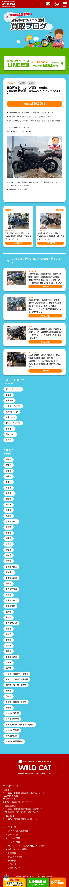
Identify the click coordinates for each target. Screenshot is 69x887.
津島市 (8, 668)
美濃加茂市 (10, 606)
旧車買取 (9, 400)
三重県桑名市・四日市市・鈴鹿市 (20, 725)
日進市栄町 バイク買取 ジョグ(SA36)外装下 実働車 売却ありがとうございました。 (18, 236)
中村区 (8, 634)
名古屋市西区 (11, 623)
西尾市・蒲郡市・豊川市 (16, 702)
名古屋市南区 (11, 567)
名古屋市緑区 (11, 521)
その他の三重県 (12, 730)
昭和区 (8, 538)
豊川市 (8, 617)
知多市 (8, 499)
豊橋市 (8, 708)
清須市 (8, 550)
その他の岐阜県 (12, 719)
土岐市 (8, 629)
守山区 (8, 465)
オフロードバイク (13, 406)
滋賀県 (8, 510)
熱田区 (8, 612)
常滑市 (8, 533)
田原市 (8, 527)
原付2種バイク (12, 412)
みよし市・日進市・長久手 (17, 679)
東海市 (8, 516)
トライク (9, 429)
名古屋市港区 (11, 657)
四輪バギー (10, 434)
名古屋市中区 (11, 600)
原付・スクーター (13, 389)
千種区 (8, 662)
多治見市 (9, 572)
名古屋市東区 (11, 589)
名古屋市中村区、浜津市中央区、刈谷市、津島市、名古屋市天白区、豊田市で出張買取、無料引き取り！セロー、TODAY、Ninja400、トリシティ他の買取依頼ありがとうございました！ (44, 306)
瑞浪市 (8, 651)
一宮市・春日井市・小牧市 (17, 674)
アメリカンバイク (13, 423)
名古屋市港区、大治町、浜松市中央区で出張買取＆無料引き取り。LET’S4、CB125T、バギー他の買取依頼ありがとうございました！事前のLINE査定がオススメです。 (45, 361)
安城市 (8, 640)
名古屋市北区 (11, 578)
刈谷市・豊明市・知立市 (16, 685)
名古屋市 (9, 493)
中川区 (8, 646)
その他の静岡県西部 (14, 741)
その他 (22, 83)
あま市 (8, 488)
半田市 (8, 476)
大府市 (8, 561)
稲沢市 (8, 583)
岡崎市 (8, 696)
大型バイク (10, 417)
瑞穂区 (8, 555)
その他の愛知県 (12, 713)
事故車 (8, 395)
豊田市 (8, 691)
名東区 (8, 482)
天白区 (31, 83)
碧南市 (8, 471)
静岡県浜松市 (11, 736)
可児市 (8, 595)
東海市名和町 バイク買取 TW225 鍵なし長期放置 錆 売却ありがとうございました (50, 236)
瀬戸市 (8, 459)
